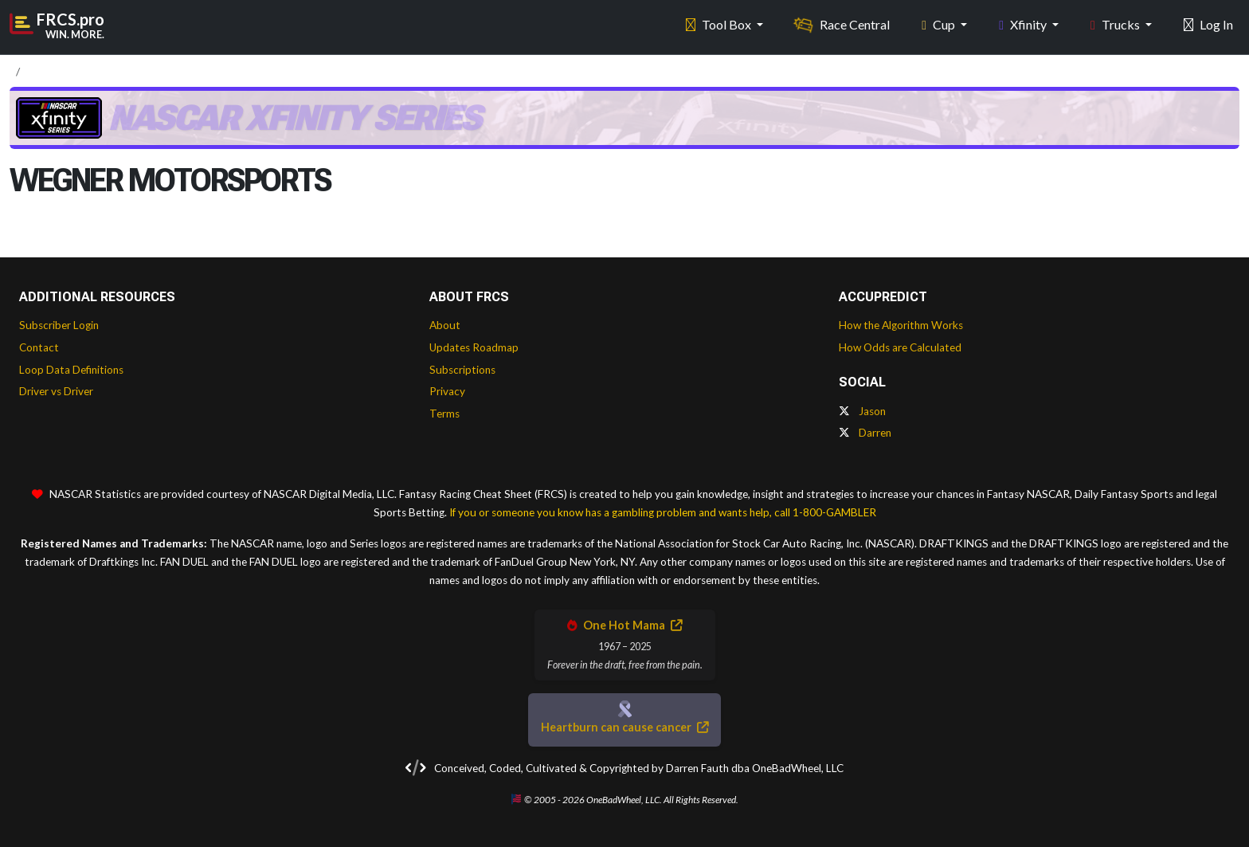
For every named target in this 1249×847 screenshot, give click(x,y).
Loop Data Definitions (71, 369)
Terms (444, 413)
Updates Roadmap (474, 347)
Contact (39, 347)
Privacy (447, 391)
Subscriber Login (59, 325)
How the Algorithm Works (901, 325)
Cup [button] (939, 24)
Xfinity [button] (1024, 24)
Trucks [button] (1116, 24)
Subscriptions (462, 369)
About (444, 325)
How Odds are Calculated (900, 347)
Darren (865, 432)
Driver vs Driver (56, 391)
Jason (862, 411)
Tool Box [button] (720, 24)
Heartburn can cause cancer (624, 727)
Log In (1208, 24)
